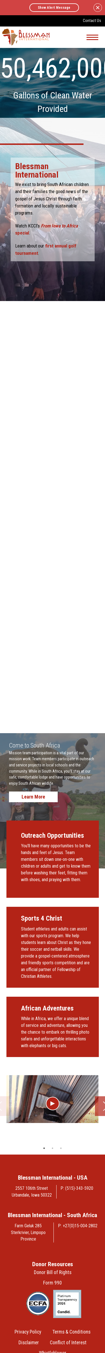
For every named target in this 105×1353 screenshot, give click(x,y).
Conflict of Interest (68, 1342)
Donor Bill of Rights (52, 1272)
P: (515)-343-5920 (77, 1188)
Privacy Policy (28, 1332)
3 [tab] (61, 1148)
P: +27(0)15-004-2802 (77, 1225)
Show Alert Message (54, 8)
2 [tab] (52, 1148)
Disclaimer (28, 1342)
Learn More (33, 797)
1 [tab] (44, 1148)
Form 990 (52, 1283)
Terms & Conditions (71, 1332)
